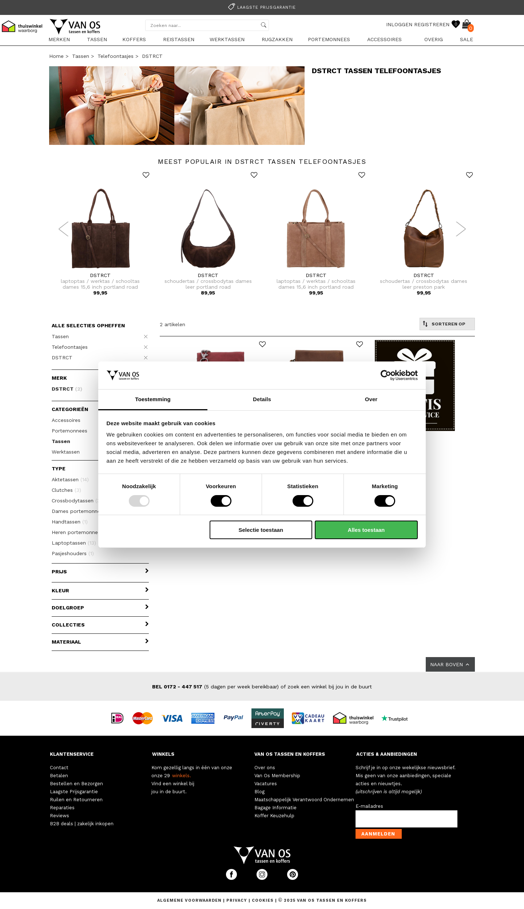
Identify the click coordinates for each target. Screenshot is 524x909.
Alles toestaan (366, 530)
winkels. (181, 775)
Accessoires (384, 39)
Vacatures (265, 783)
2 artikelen (172, 324)
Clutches (66, 490)
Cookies (263, 900)
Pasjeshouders (73, 553)
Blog (259, 791)
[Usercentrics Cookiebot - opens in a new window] (386, 375)
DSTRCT (152, 56)
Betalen (59, 775)
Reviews (59, 815)
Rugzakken (277, 39)
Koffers (134, 39)
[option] (262, 6)
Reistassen (178, 39)
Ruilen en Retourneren (76, 799)
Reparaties (62, 807)
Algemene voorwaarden (190, 900)
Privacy (237, 900)
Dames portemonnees (83, 511)
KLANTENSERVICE (72, 754)
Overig (433, 39)
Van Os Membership (277, 775)
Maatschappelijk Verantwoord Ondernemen (304, 799)
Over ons (264, 767)
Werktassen (227, 39)
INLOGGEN (399, 24)
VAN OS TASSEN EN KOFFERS (289, 754)
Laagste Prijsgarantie (74, 791)
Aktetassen (70, 479)
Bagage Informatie (275, 807)
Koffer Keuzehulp (274, 815)
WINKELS (163, 754)
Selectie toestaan (261, 530)
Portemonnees (329, 39)
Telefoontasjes (116, 56)
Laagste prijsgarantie (261, 7)
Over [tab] (371, 399)
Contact (59, 767)
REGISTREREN (431, 24)
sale (466, 39)
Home (56, 56)
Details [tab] (262, 399)
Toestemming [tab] (153, 399)
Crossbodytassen (78, 500)
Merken (59, 39)
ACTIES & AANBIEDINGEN (386, 754)
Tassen (97, 39)
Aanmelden (378, 834)
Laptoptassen (74, 543)
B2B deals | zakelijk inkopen (82, 823)
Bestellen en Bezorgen (76, 783)
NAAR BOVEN (450, 664)
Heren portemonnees (82, 532)
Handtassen (70, 522)
